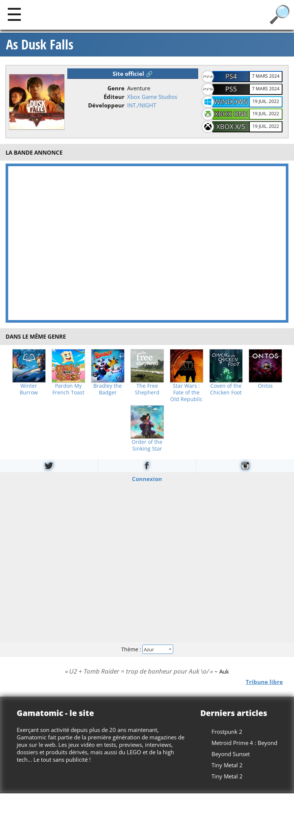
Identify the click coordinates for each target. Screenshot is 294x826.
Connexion (147, 479)
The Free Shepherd (147, 389)
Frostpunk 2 (226, 731)
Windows (231, 101)
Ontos (265, 386)
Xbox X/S (230, 126)
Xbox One (231, 113)
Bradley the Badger (107, 389)
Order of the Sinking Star (147, 445)
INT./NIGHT (141, 105)
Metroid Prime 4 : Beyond (244, 742)
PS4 (231, 76)
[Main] (14, 14)
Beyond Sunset (230, 754)
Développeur (106, 105)
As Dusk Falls (39, 44)
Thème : (146, 648)
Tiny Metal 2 (227, 765)
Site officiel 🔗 (133, 73)
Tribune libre (264, 681)
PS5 (231, 88)
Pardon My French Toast (68, 389)
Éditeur (114, 96)
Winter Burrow (29, 389)
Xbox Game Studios (152, 96)
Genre (116, 88)
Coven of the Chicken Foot (226, 389)
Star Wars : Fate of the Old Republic (186, 393)
